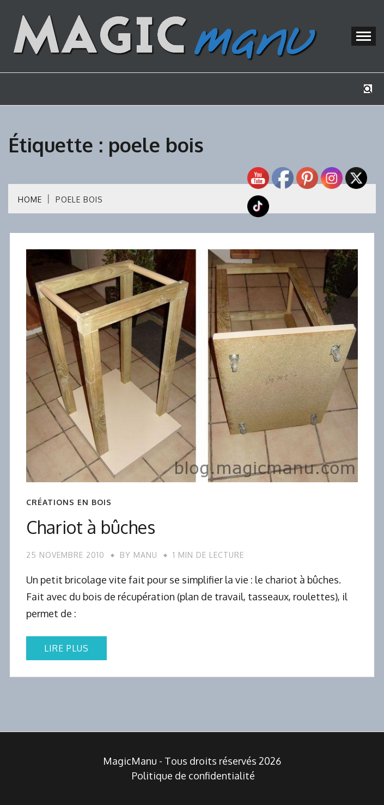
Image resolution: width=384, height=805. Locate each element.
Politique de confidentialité (193, 776)
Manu (145, 555)
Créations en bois (69, 502)
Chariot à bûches (90, 527)
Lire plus (66, 648)
